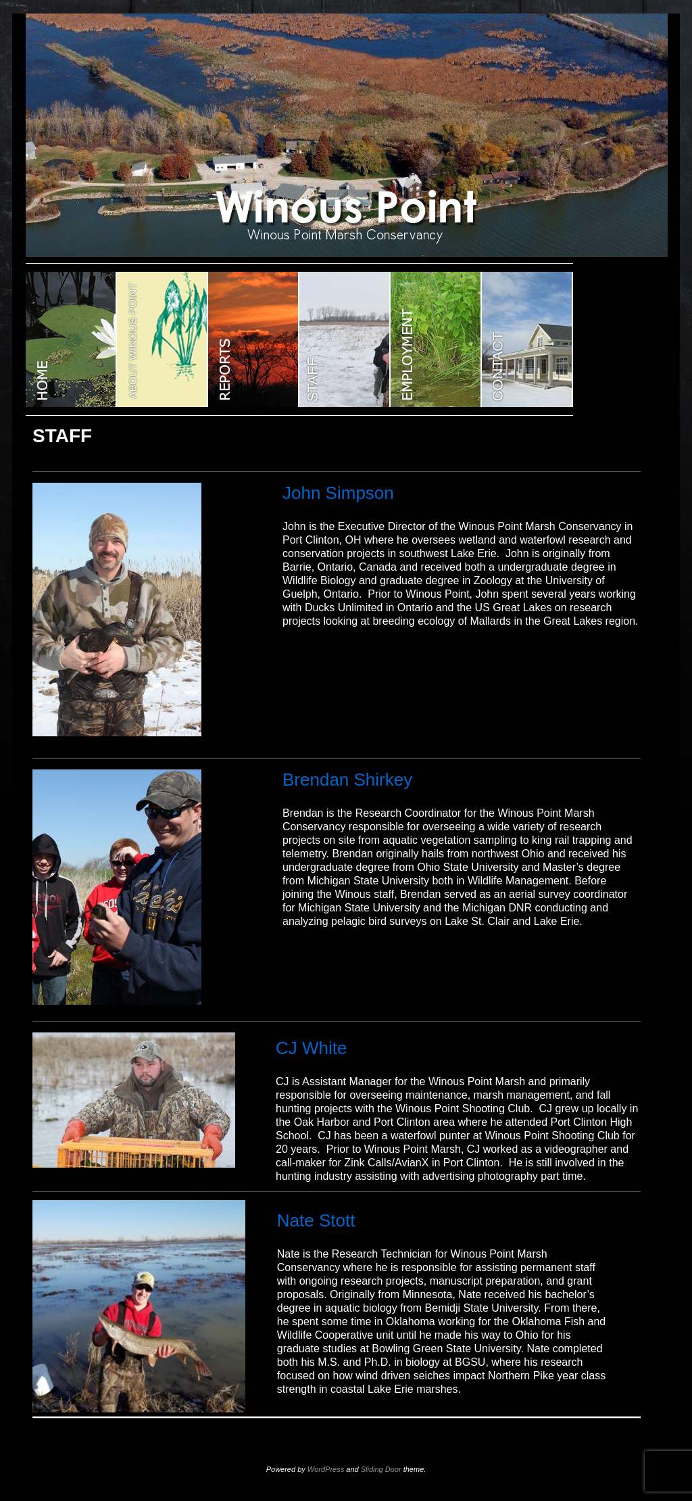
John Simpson (338, 493)
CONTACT (527, 339)
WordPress (325, 1469)
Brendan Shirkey (347, 779)
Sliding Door (381, 1469)
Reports (253, 339)
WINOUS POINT (71, 339)
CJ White (311, 1048)
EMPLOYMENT (436, 339)
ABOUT (162, 339)
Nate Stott (316, 1220)
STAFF (345, 339)
